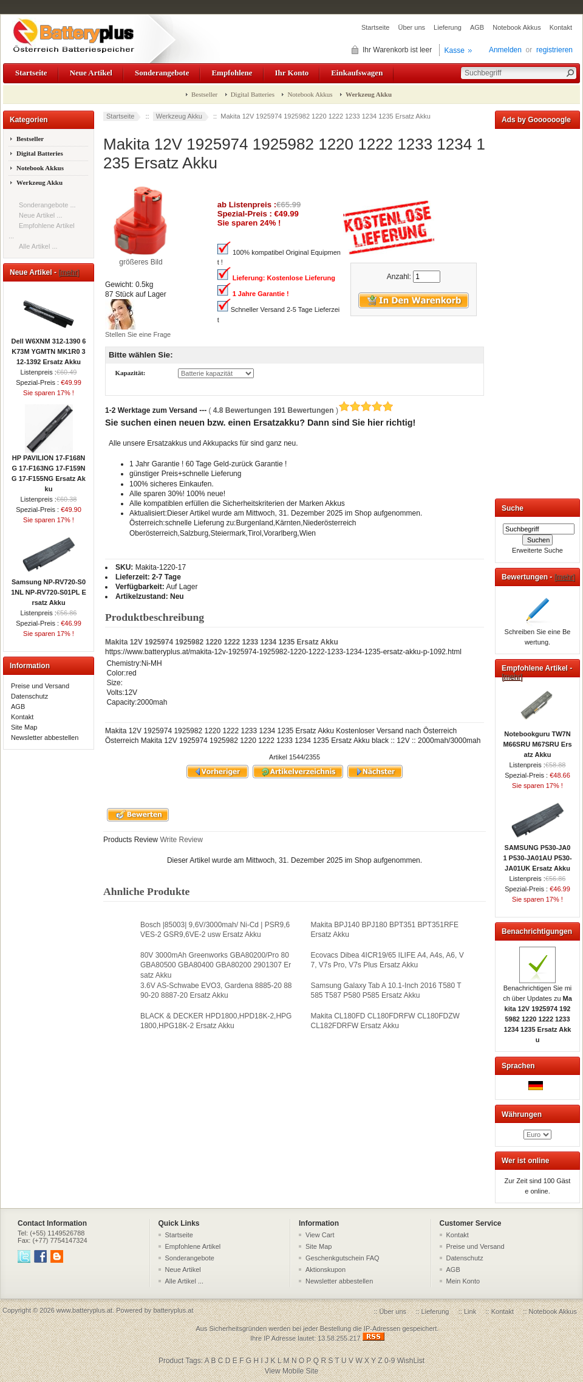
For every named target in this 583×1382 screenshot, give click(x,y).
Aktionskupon (325, 1269)
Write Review (180, 839)
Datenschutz (29, 696)
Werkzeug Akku (179, 116)
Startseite (375, 27)
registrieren (554, 50)
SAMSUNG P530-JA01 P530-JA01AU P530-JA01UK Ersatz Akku (537, 854)
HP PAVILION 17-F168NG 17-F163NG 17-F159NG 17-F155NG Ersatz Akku (49, 469)
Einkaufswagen (357, 72)
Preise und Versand (40, 685)
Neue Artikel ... (41, 215)
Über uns (411, 27)
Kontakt (561, 27)
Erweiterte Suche (537, 550)
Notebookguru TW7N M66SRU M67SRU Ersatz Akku (537, 740)
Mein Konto (463, 1281)
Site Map (24, 727)
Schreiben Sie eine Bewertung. (538, 633)
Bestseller (204, 94)
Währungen (522, 1114)
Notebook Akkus (517, 27)
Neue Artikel (91, 72)
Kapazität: (130, 373)
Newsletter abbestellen (44, 737)
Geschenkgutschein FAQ (342, 1258)
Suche (512, 508)
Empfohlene (231, 72)
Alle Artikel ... (38, 246)
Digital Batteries (252, 94)
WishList (410, 1360)
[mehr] (68, 272)
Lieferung (448, 27)
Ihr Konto (292, 72)
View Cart (319, 1235)
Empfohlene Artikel (193, 1246)
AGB (477, 27)
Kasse (455, 50)
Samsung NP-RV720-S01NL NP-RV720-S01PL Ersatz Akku (48, 588)
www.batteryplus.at (84, 1310)
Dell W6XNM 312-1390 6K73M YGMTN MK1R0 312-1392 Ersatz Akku (49, 347)
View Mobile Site (292, 1371)
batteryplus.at (173, 1310)
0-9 (389, 1360)
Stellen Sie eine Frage (138, 334)
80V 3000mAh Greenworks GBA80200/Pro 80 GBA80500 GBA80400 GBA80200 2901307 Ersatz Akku (215, 965)
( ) (301, 410)
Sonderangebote (162, 72)
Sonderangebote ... (47, 205)
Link (470, 1311)
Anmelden (505, 50)
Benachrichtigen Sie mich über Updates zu (537, 1010)
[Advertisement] (537, 311)
